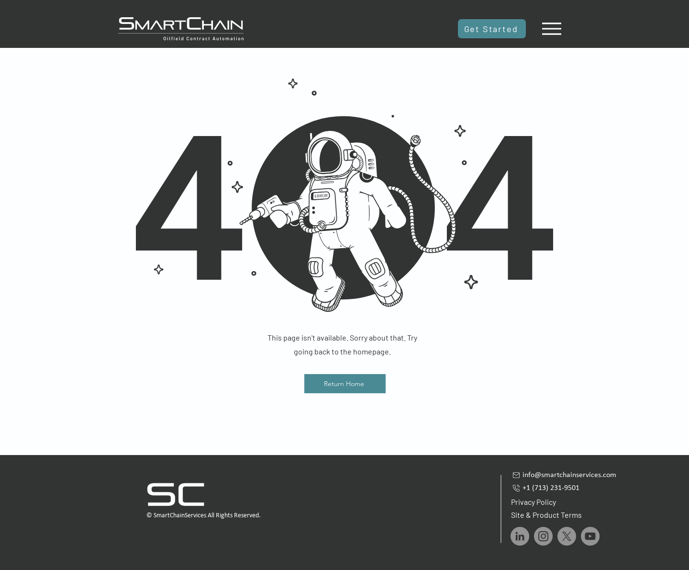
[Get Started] (492, 28)
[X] (566, 536)
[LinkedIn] (520, 536)
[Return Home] (345, 383)
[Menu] (551, 28)
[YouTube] (590, 536)
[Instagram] (543, 536)
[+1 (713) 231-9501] (572, 487)
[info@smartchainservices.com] (572, 474)
